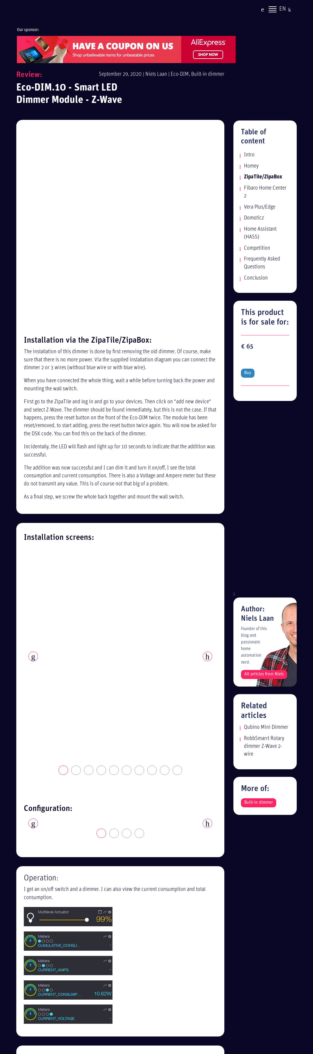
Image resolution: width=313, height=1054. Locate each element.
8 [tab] (152, 362)
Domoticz (254, 218)
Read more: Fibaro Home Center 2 (182, 775)
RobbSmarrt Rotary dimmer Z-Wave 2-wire (264, 732)
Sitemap (217, 854)
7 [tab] (139, 362)
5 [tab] (114, 362)
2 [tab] (76, 362)
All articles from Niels (264, 660)
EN (282, 10)
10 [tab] (177, 362)
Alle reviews (221, 865)
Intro (249, 155)
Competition (257, 248)
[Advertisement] (265, 485)
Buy (247, 359)
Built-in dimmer (207, 74)
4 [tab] (101, 362)
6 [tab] (127, 362)
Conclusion (256, 278)
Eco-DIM (180, 74)
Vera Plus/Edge (259, 207)
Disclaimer (220, 843)
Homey (251, 166)
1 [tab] (63, 362)
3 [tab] (89, 362)
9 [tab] (165, 362)
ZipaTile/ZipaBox (263, 177)
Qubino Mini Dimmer (266, 713)
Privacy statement (227, 832)
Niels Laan (156, 74)
